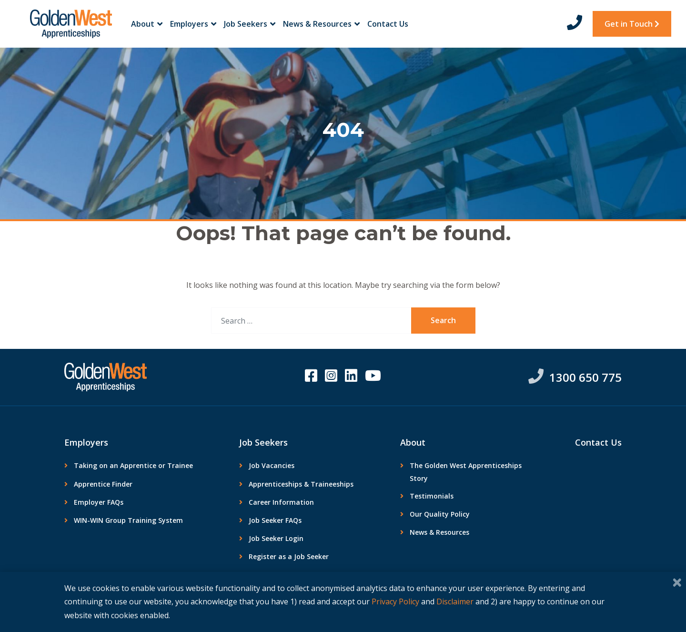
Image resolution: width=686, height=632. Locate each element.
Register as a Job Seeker (289, 556)
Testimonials (432, 495)
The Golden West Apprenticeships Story (466, 471)
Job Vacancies (271, 465)
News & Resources (321, 23)
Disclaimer (455, 601)
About (146, 23)
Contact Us (387, 24)
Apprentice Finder (103, 484)
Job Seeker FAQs (275, 520)
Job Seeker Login (276, 538)
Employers (193, 23)
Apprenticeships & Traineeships (301, 484)
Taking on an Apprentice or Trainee (133, 465)
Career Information (281, 502)
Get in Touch (632, 24)
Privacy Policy (395, 601)
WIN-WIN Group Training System (128, 520)
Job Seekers (249, 23)
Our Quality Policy (440, 514)
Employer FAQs (98, 502)
